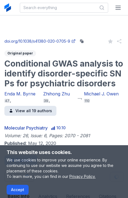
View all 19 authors (30, 110)
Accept (17, 189)
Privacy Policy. (82, 176)
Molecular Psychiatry (26, 128)
